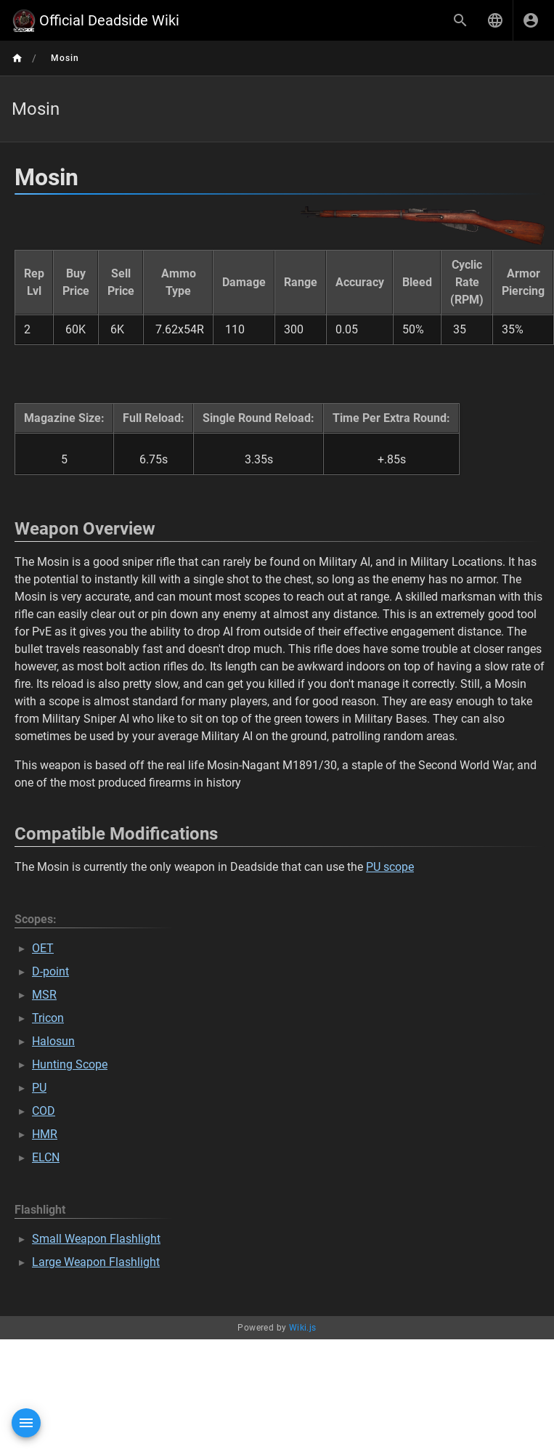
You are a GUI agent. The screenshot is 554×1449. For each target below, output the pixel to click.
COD (43, 1111)
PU (39, 1088)
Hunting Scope (69, 1064)
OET (43, 948)
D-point (50, 971)
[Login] (530, 20)
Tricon (48, 1018)
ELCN (46, 1157)
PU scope (390, 867)
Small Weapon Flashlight (96, 1239)
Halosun (53, 1041)
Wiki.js (303, 1328)
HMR (44, 1134)
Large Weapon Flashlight (96, 1262)
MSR (44, 995)
